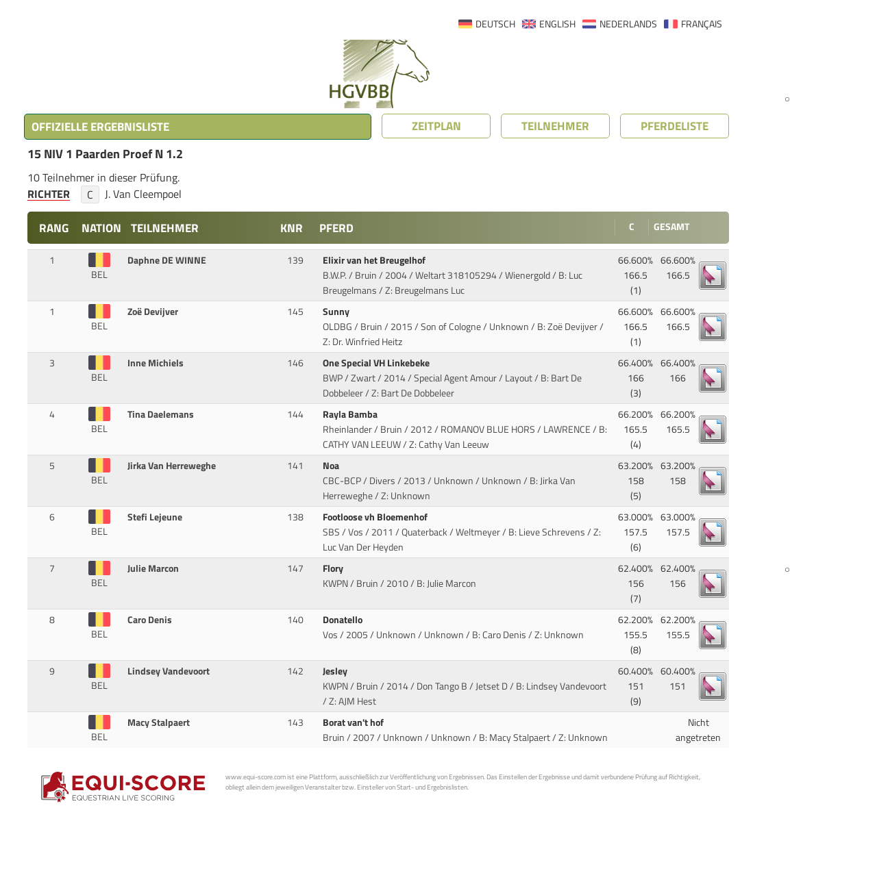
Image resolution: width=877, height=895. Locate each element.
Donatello (344, 619)
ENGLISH (557, 23)
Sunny (337, 311)
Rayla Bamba (351, 414)
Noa (332, 465)
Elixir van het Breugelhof (375, 260)
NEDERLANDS (628, 23)
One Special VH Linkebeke (377, 362)
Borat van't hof (354, 722)
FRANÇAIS (701, 23)
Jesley (336, 671)
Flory (334, 568)
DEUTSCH (495, 23)
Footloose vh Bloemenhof (376, 517)
